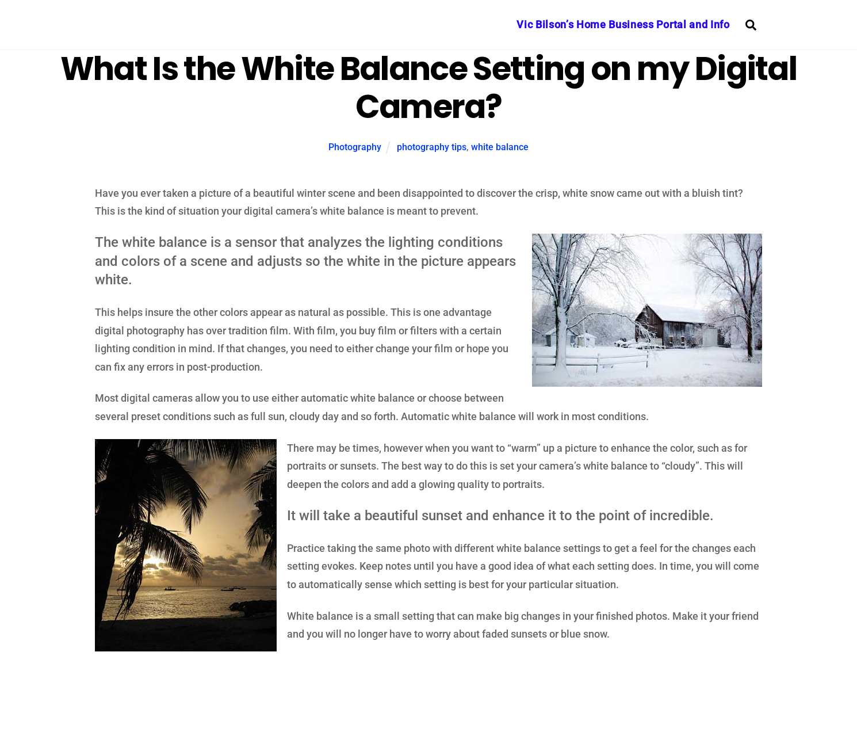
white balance (500, 147)
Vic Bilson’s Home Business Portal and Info (623, 24)
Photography (354, 147)
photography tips (431, 147)
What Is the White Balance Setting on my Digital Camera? (428, 88)
